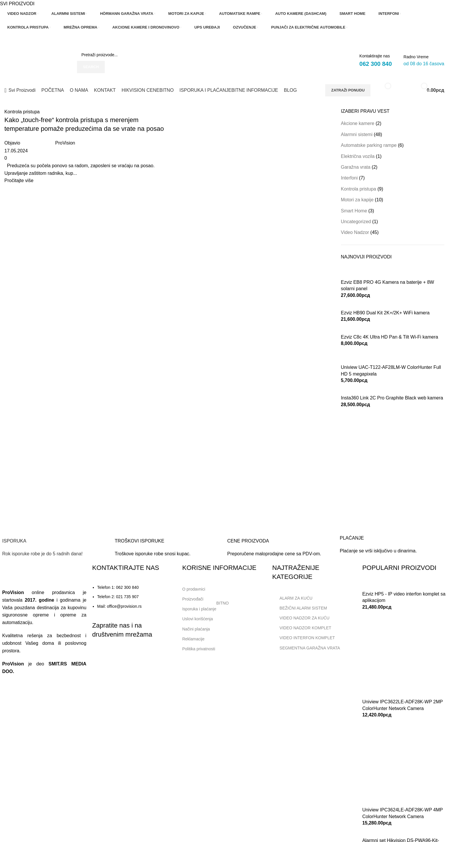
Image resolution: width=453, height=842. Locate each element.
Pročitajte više (19, 180)
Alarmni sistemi (356, 134)
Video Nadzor (355, 232)
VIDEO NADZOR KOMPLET (301, 627)
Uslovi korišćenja (197, 618)
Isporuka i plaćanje (205, 607)
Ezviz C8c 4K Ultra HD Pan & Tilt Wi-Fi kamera (389, 336)
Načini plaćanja (196, 629)
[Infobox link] (55, 539)
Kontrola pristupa (22, 111)
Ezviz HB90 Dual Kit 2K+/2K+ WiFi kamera (385, 312)
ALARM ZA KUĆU (292, 598)
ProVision (65, 142)
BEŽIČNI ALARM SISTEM (299, 608)
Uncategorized (356, 221)
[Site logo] (36, 60)
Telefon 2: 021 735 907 (118, 596)
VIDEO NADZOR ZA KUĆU (300, 618)
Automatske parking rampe (369, 145)
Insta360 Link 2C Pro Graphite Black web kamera (392, 397)
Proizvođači (192, 599)
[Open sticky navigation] (20, 90)
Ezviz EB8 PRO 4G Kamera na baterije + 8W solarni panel (387, 285)
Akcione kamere (358, 123)
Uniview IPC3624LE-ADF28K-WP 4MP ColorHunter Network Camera (402, 813)
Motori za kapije (357, 199)
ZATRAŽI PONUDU (348, 90)
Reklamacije (193, 639)
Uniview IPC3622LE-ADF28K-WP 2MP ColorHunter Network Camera (402, 705)
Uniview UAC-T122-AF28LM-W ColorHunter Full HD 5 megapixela (391, 370)
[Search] (121, 55)
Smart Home (354, 210)
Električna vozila (358, 156)
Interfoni (349, 177)
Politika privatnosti (198, 649)
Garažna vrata (355, 167)
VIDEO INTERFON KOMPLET (303, 637)
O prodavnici (193, 589)
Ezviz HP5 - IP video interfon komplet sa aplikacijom (403, 597)
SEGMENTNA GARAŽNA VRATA (306, 648)
